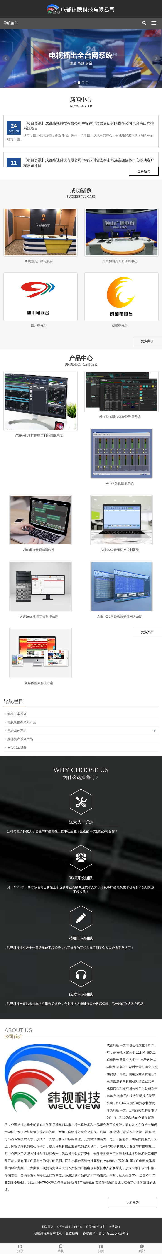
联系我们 (114, 1226)
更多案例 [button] (147, 341)
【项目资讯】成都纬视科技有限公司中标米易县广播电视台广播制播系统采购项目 (88, 121)
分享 (20, 1248)
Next (156, 58)
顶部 (142, 1248)
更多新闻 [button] (143, 171)
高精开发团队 (81, 878)
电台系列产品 (17, 730)
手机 (61, 1248)
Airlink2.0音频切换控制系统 (120, 550)
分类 (101, 1248)
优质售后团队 (81, 994)
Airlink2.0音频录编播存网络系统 (119, 616)
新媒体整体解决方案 (39, 683)
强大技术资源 (81, 822)
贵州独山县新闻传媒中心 (119, 261)
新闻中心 (76, 1226)
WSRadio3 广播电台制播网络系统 (39, 435)
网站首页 (47, 1226)
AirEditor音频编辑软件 (38, 550)
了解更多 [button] (132, 1202)
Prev (6, 58)
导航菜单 (10, 23)
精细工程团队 (81, 938)
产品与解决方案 (95, 1226)
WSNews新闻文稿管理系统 (39, 616)
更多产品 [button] (147, 632)
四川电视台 (39, 325)
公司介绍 (62, 1226)
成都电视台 (120, 325)
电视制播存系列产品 (21, 722)
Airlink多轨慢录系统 (120, 483)
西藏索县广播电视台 (39, 261)
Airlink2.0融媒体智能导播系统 (120, 416)
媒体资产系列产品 (20, 739)
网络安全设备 (17, 747)
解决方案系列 (17, 714)
